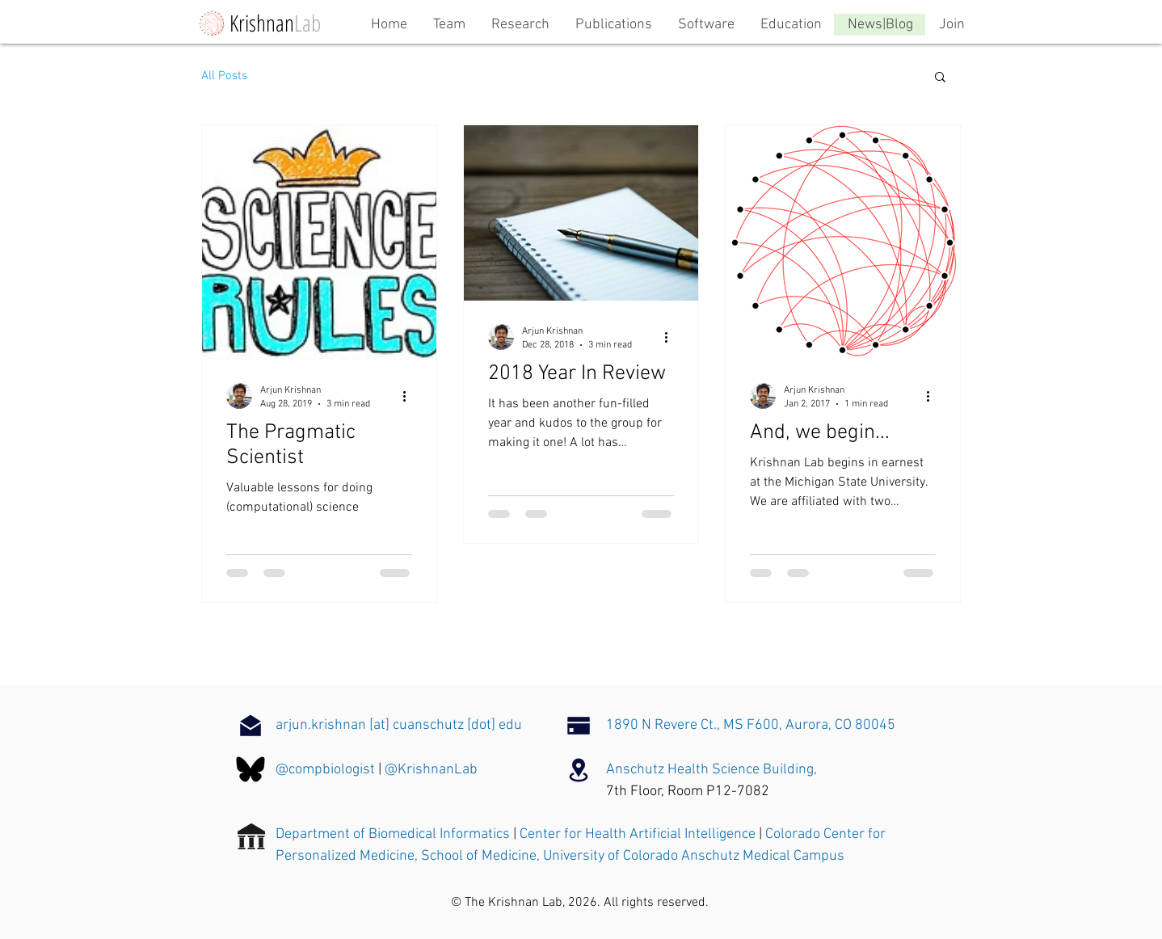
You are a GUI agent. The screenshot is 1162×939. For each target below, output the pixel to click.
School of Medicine (479, 856)
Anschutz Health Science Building (710, 769)
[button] (940, 77)
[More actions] (409, 396)
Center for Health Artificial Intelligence (638, 834)
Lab (307, 22)
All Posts (224, 76)
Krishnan (261, 22)
